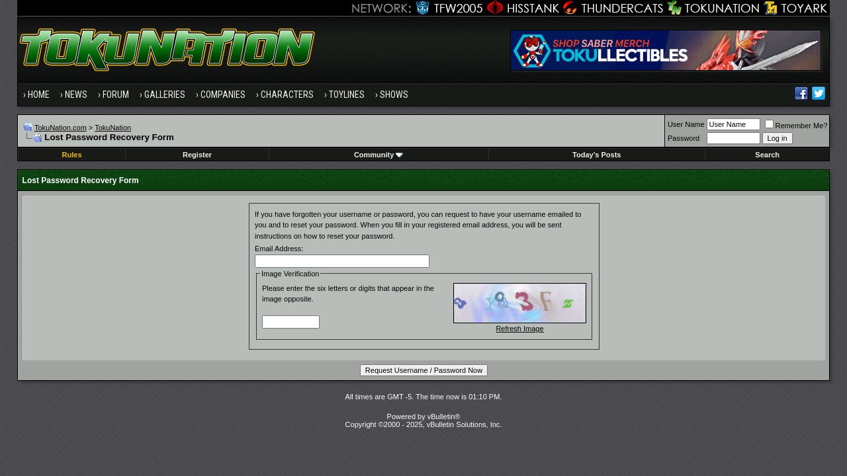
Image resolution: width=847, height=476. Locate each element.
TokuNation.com (60, 128)
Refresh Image (519, 329)
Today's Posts (596, 155)
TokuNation (113, 128)
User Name (686, 124)
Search (767, 155)
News (76, 94)
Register (197, 155)
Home (39, 94)
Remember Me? (796, 126)
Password (683, 138)
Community (379, 155)
